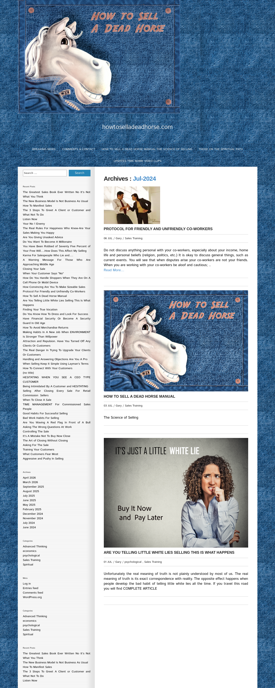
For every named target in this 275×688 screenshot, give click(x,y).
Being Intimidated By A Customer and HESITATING (55, 386)
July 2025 (29, 496)
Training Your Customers (38, 450)
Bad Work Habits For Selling (41, 418)
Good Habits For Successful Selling (45, 413)
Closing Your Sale (34, 269)
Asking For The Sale (36, 445)
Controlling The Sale (36, 432)
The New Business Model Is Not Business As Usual (55, 201)
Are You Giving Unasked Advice (43, 237)
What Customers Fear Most (40, 454)
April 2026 (29, 478)
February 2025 (32, 509)
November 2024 (33, 518)
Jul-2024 (144, 178)
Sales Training (32, 560)
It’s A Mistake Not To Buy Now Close (46, 436)
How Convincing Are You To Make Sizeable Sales (54, 287)
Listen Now (30, 219)
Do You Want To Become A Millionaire (47, 242)
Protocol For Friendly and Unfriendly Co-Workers (54, 291)
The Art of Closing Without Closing (45, 441)
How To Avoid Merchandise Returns (45, 328)
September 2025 (33, 487)
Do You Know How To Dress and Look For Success (55, 314)
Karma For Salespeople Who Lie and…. (48, 255)
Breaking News (43, 149)
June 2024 (29, 527)
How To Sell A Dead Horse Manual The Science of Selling (147, 149)
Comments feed (33, 593)
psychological (31, 556)
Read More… (114, 270)
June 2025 (29, 500)
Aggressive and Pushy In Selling (43, 459)
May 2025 (29, 505)
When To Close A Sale (37, 400)
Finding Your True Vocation (40, 310)
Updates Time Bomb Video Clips (138, 161)
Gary (119, 238)
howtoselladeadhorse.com (137, 127)
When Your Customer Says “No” (43, 273)
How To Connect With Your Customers (47, 368)
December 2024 (33, 514)
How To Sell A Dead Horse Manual (45, 296)
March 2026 (30, 482)
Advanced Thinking (35, 546)
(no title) (28, 373)
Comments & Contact (78, 149)
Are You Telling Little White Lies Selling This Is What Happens (169, 552)
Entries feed (30, 588)
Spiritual (28, 565)
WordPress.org (32, 597)
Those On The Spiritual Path (221, 149)
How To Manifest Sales (37, 206)
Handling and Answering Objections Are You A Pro (55, 359)
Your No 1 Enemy (34, 224)
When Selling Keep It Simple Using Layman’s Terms (55, 364)
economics (29, 551)
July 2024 (29, 523)
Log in (27, 584)
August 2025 (31, 491)
